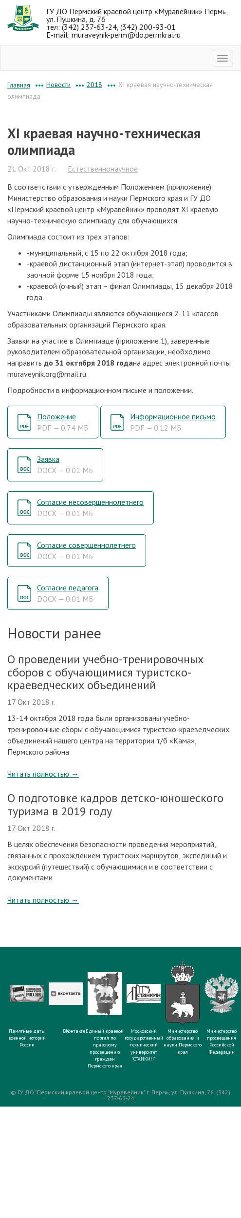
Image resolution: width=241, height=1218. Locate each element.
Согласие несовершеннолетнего (90, 507)
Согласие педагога (67, 593)
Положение (62, 422)
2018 (94, 84)
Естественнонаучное (103, 169)
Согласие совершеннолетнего (86, 550)
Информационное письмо (173, 422)
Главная (18, 85)
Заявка (65, 464)
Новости (58, 84)
